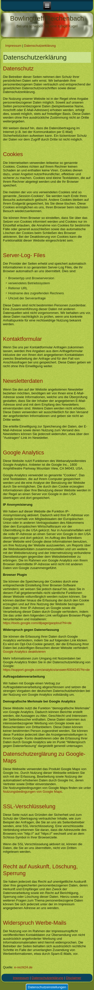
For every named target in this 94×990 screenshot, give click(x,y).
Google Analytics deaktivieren (24, 651)
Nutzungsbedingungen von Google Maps (32, 791)
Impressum (13, 46)
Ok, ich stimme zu (17, 985)
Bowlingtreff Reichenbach (47, 18)
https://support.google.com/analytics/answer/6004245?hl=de (46, 670)
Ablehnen (43, 985)
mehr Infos (12, 977)
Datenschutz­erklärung (40, 46)
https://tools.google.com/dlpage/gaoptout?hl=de (37, 623)
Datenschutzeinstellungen (47, 941)
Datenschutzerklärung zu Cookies (38, 970)
